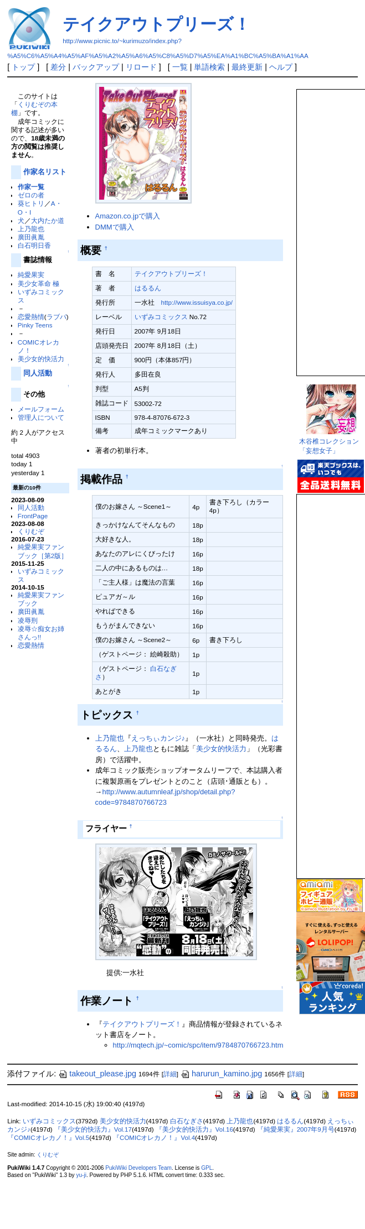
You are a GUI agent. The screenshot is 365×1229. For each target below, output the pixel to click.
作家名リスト (44, 172)
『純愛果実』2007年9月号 (296, 1129)
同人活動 (37, 373)
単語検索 (209, 67)
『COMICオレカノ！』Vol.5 (48, 1137)
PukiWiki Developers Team (138, 1168)
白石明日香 (34, 245)
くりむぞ (31, 531)
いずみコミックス (161, 316)
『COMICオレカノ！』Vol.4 (154, 1137)
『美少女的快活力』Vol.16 (194, 1129)
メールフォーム (41, 409)
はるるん (148, 287)
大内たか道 (47, 220)
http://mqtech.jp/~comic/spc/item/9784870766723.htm (198, 1045)
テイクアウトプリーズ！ (156, 24)
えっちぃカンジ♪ (158, 738)
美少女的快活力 (41, 358)
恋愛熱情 (31, 316)
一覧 (180, 67)
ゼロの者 (31, 195)
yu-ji (81, 1175)
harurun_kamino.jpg (221, 1073)
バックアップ (96, 67)
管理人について (41, 417)
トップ (23, 67)
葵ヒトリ (31, 203)
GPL (206, 1168)
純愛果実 (31, 274)
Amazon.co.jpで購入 (127, 216)
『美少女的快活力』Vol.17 (93, 1129)
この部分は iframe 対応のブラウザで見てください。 (330, 228)
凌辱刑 (28, 620)
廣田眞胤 (31, 237)
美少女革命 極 (38, 283)
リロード (141, 67)
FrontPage (33, 515)
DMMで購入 (114, 227)
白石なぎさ (186, 1121)
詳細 (170, 1074)
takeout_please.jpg (97, 1073)
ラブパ (56, 316)
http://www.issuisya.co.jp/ (197, 302)
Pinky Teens (35, 325)
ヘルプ (280, 67)
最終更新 (247, 67)
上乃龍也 (31, 228)
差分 (58, 67)
